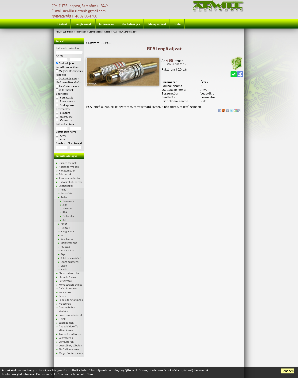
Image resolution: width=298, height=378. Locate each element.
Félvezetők (65, 281)
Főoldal (62, 24)
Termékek (81, 31)
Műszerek (65, 303)
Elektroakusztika (69, 273)
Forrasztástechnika (70, 284)
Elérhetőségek (131, 24)
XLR (64, 220)
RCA (115, 31)
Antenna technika (69, 178)
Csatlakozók (95, 31)
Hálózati (65, 227)
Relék (62, 319)
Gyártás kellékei (68, 288)
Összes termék (68, 163)
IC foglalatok (67, 231)
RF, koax (65, 246)
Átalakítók (66, 193)
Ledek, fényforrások (71, 300)
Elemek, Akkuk (67, 277)
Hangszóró (68, 201)
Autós (64, 224)
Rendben (287, 371)
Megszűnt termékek (71, 353)
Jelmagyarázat (157, 24)
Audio (107, 31)
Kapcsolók (65, 292)
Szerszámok (66, 322)
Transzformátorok (70, 334)
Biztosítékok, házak (70, 182)
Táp (63, 254)
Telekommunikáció (71, 258)
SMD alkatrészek (69, 349)
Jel (62, 235)
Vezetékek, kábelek (70, 345)
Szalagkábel (67, 250)
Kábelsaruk (67, 239)
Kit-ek (62, 296)
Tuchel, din (68, 216)
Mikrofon (67, 208)
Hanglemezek (83, 24)
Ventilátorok (66, 341)
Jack (65, 204)
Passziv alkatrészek (70, 315)
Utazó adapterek (70, 262)
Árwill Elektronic (64, 31)
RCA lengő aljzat (127, 31)
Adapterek (65, 174)
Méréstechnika (69, 243)
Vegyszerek (66, 338)
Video (64, 265)
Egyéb (64, 269)
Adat (63, 189)
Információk (106, 24)
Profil (177, 24)
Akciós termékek (69, 166)
